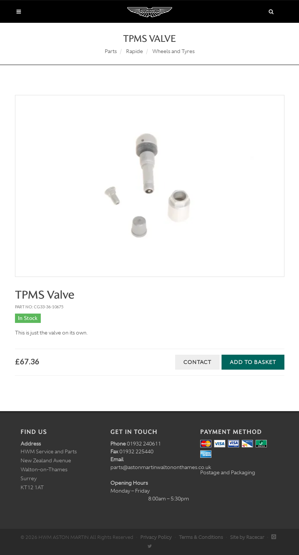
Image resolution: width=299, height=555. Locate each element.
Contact (197, 362)
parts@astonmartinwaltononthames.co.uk (160, 467)
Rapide (134, 51)
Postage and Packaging (227, 472)
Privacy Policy (156, 537)
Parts (111, 51)
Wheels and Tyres (173, 51)
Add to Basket (253, 362)
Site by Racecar (247, 537)
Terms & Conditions (201, 537)
